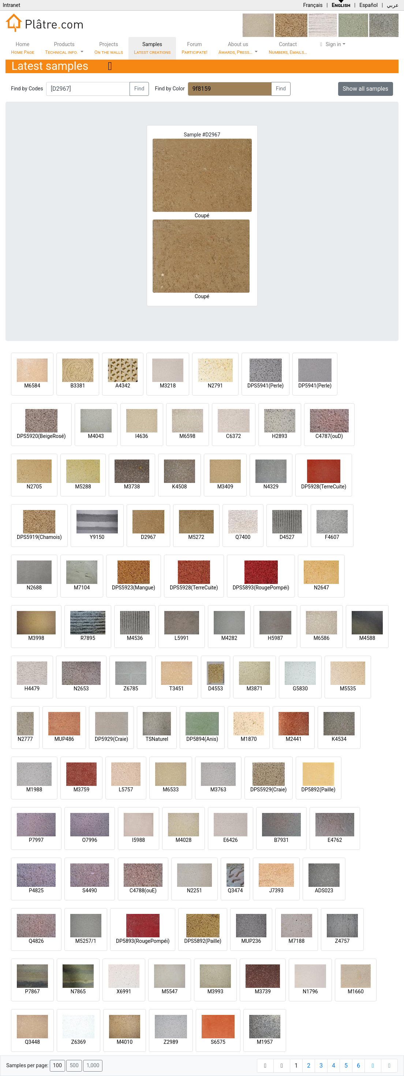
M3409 (225, 487)
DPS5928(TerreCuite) (194, 588)
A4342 (122, 386)
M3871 (255, 688)
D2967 (148, 537)
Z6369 (78, 1042)
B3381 (77, 386)
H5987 (275, 638)
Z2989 (171, 1042)
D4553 (215, 688)
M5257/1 (85, 941)
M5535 (348, 688)
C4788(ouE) (143, 890)
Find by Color (169, 88)
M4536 (135, 638)
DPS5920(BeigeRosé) (41, 436)
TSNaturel (157, 739)
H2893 (279, 436)
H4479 (32, 688)
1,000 (92, 1065)
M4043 (96, 436)
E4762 (335, 840)
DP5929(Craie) (111, 739)
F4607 (332, 537)
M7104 (82, 588)
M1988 (34, 789)
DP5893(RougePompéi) (142, 941)
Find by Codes (27, 88)
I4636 (141, 436)
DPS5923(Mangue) (133, 588)
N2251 (194, 890)
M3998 (36, 638)
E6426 (230, 840)
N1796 (310, 991)
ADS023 (324, 890)
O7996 (89, 840)
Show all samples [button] (366, 88)
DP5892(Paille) (319, 789)
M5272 (196, 537)
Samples (152, 48)
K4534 (339, 739)
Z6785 (131, 688)
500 (74, 1065)
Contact (288, 48)
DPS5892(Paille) (202, 941)
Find (139, 89)
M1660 (356, 991)
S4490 (89, 890)
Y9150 (97, 537)
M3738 (132, 487)
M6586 (322, 638)
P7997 (36, 840)
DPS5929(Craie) (268, 789)
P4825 (36, 890)
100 (57, 1065)
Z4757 (342, 941)
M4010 (125, 1042)
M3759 (82, 789)
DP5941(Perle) (315, 386)
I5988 (138, 840)
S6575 (218, 1042)
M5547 (170, 991)
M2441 (294, 739)
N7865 (78, 991)
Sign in (329, 44)
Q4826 (36, 941)
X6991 (123, 991)
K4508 (179, 487)
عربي (393, 5)
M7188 (297, 941)
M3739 (263, 991)
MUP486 (64, 739)
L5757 (126, 789)
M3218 (168, 386)
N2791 (215, 386)
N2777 (25, 739)
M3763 (218, 789)
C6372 (233, 436)
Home (22, 48)
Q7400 (242, 537)
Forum (194, 48)
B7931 (281, 840)
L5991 (182, 638)
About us (236, 48)
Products (62, 48)
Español (368, 5)
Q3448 (32, 1042)
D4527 (287, 537)
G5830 (300, 688)
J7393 (276, 890)
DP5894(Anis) (202, 739)
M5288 (83, 487)
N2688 (34, 588)
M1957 (265, 1042)
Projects (108, 48)
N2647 (321, 588)
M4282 (229, 638)
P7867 (32, 991)
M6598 (187, 436)
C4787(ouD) (329, 436)
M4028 (184, 840)
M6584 (32, 386)
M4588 (367, 638)
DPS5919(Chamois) (39, 537)
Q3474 (235, 890)
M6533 (171, 789)
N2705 (34, 487)
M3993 (215, 991)
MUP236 (251, 941)
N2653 (81, 688)
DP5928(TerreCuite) (323, 487)
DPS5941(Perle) (265, 386)
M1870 (249, 739)
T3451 (176, 688)
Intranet (11, 5)
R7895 (88, 638)
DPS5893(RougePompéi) (261, 588)
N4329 (270, 487)
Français (312, 5)
